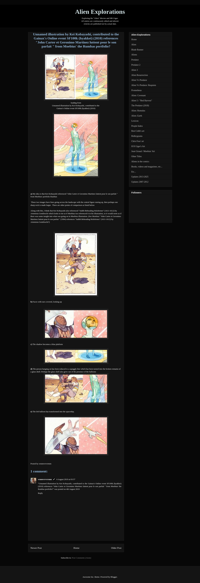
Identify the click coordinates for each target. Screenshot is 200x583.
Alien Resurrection (139, 75)
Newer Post (36, 548)
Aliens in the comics (140, 161)
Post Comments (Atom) (81, 558)
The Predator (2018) (140, 105)
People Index (137, 126)
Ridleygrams (137, 136)
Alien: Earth (136, 116)
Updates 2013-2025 (139, 177)
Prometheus (136, 90)
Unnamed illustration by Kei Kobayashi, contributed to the (76, 105)
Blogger (113, 577)
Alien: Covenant (138, 95)
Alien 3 (134, 70)
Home (76, 548)
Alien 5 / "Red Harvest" (141, 100)
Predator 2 (135, 65)
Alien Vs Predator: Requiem (143, 85)
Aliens (134, 55)
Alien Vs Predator (139, 80)
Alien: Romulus (138, 110)
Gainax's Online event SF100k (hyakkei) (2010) (76, 108)
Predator (135, 60)
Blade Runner (137, 50)
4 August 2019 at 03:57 (65, 479)
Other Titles (136, 156)
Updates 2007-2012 (139, 182)
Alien (133, 44)
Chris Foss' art (137, 141)
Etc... (133, 172)
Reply (40, 493)
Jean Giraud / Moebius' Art (143, 151)
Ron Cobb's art (137, 131)
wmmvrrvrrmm (45, 479)
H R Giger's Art (138, 146)
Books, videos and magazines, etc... (146, 166)
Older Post (116, 548)
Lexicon (135, 121)
